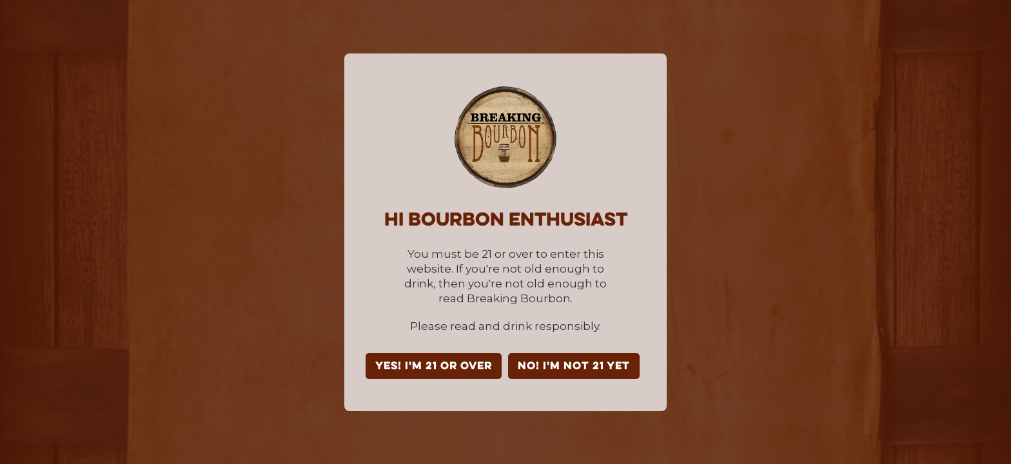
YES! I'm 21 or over (433, 366)
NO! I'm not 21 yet (574, 366)
